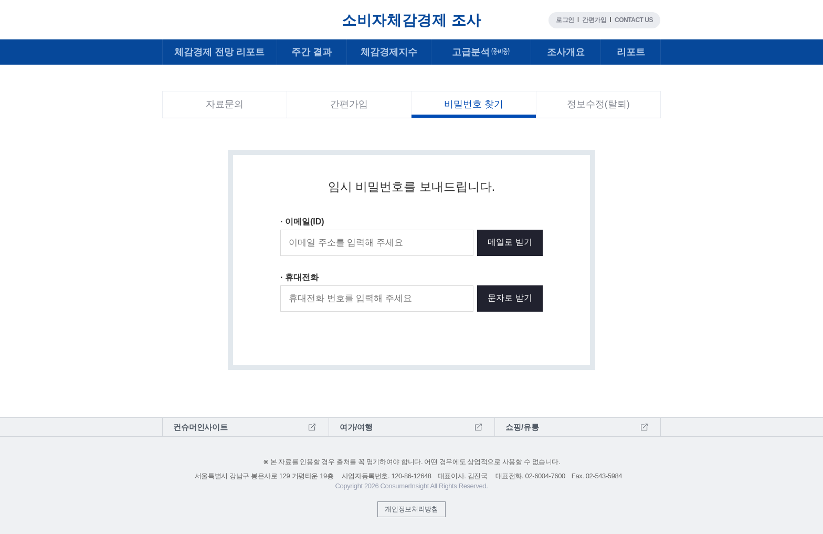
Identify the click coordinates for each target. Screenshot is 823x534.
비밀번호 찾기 (473, 104)
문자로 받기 (510, 297)
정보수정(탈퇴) (598, 104)
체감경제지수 (389, 52)
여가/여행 (356, 427)
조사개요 (566, 52)
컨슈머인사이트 (193, 13)
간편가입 (594, 20)
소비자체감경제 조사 (411, 20)
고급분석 (481, 52)
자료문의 (225, 104)
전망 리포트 (219, 52)
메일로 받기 (510, 242)
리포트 (631, 52)
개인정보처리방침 (411, 509)
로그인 (565, 20)
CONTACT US (634, 20)
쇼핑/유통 (522, 427)
